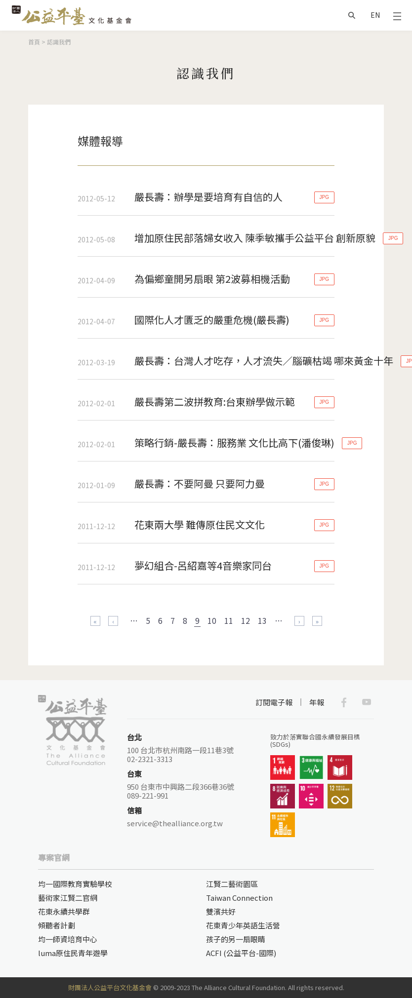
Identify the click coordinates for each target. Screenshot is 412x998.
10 (211, 620)
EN (375, 15)
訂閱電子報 (273, 702)
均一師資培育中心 (67, 939)
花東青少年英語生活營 (243, 925)
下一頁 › (299, 621)
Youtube (366, 702)
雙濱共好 (221, 911)
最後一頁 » (317, 621)
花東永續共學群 (64, 911)
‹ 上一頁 (113, 621)
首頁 (34, 42)
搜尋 (352, 15)
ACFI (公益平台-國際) (241, 953)
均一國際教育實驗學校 (75, 884)
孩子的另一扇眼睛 (235, 939)
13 (262, 620)
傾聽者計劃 (56, 925)
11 (228, 620)
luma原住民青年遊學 (73, 953)
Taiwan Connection (239, 897)
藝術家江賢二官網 (67, 897)
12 (245, 620)
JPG (324, 197)
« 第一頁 (95, 621)
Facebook (343, 702)
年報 (316, 702)
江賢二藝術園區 (232, 884)
